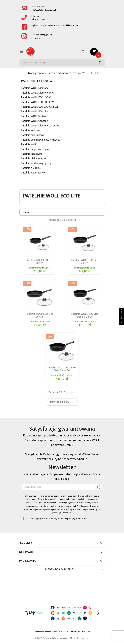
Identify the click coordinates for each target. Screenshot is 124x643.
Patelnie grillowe (30, 131)
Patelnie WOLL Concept (34, 121)
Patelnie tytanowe (37, 81)
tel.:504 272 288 (38, 19)
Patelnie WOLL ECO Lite (34, 112)
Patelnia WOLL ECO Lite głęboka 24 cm (84, 315)
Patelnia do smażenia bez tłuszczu (40, 140)
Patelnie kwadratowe (33, 173)
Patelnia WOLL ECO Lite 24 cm (84, 261)
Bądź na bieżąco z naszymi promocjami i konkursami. (55, 25)
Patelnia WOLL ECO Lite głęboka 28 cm (62, 369)
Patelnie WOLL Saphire (34, 117)
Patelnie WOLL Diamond (35, 88)
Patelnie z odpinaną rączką (36, 164)
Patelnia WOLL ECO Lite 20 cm (39, 261)
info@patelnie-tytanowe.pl (43, 10)
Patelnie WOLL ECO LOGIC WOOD (40, 102)
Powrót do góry (62, 402)
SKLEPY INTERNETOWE (81, 631)
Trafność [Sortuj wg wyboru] (62, 212)
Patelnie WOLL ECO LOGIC (36, 98)
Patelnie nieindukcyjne (33, 159)
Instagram (36, 38)
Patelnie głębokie (31, 168)
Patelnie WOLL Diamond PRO (37, 93)
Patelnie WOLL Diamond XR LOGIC (40, 126)
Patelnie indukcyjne (31, 154)
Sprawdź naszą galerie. (42, 35)
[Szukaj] (62, 62)
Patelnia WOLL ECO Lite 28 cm (39, 315)
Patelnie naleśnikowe (32, 135)
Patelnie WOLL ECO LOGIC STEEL (39, 107)
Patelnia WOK (29, 145)
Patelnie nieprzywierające (35, 149)
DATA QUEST (63, 631)
